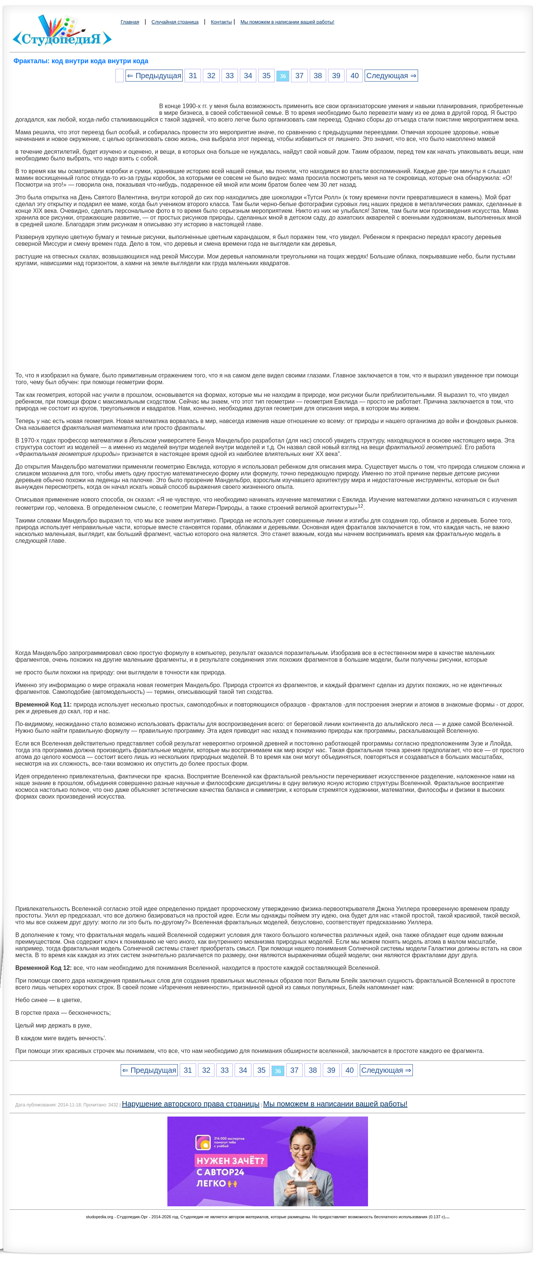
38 (318, 75)
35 (266, 75)
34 (248, 75)
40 (354, 75)
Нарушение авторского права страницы (190, 1104)
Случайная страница (175, 22)
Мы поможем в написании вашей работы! (287, 22)
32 (211, 75)
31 (193, 75)
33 (230, 75)
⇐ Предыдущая (154, 75)
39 (336, 75)
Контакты (221, 22)
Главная (130, 22)
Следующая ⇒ (391, 75)
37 (299, 75)
